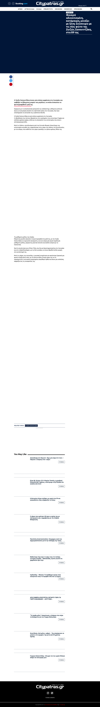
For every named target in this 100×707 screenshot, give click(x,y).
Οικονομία (58, 9)
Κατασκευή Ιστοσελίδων (51, 704)
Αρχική (20, 9)
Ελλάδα (38, 9)
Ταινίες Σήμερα (50, 697)
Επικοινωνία (78, 9)
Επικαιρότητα (48, 9)
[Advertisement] (39, 440)
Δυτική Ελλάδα (29, 9)
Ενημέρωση (68, 9)
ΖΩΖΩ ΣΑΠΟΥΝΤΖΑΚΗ (31, 425)
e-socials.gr (62, 704)
